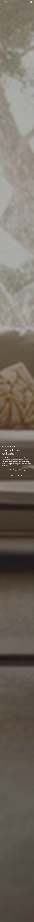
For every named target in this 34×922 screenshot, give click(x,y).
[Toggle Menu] (31, 2)
